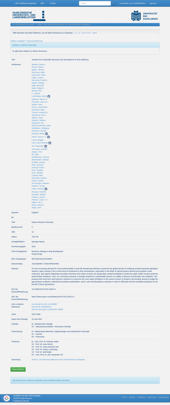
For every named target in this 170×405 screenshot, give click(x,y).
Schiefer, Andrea (38, 162)
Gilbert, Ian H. (37, 202)
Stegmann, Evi (38, 123)
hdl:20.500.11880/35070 (41, 307)
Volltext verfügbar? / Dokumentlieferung (26, 41)
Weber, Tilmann (38, 70)
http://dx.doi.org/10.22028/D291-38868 (47, 309)
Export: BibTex (18, 369)
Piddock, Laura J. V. (40, 200)
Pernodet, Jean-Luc (40, 102)
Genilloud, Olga (38, 110)
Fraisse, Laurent (38, 197)
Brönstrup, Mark (38, 72)
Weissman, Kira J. (39, 115)
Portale (53, 3)
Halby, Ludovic (38, 78)
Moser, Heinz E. (38, 205)
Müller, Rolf (36, 208)
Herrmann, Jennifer (39, 149)
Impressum (152, 397)
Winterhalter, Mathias (40, 160)
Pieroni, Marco (37, 67)
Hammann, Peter (39, 75)
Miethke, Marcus (38, 64)
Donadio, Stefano (39, 194)
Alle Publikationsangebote (25, 3)
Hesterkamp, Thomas (40, 157)
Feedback (141, 397)
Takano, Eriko (37, 118)
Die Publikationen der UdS (23, 24)
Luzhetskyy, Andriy (39, 96)
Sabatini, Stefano (39, 120)
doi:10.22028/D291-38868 (85, 33)
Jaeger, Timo (37, 152)
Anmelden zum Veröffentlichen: (133, 3)
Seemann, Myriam (39, 131)
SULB (124, 397)
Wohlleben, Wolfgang (40, 128)
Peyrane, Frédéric (39, 192)
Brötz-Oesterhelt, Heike (41, 125)
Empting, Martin (38, 134)
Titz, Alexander (38, 146)
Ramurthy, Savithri (39, 178)
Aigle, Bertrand (38, 85)
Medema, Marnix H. (40, 99)
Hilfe (43, 3)
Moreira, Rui (37, 91)
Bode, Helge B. (38, 88)
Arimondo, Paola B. (40, 80)
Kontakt (132, 397)
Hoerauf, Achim (38, 168)
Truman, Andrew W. (40, 112)
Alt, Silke (35, 154)
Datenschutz (164, 397)
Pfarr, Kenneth (37, 165)
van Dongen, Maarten (40, 183)
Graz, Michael (37, 173)
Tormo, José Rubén (40, 107)
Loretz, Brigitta (37, 140)
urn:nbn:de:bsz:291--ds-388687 (44, 304)
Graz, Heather (37, 170)
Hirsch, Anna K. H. (39, 137)
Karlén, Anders (38, 181)
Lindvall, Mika (37, 175)
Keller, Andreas (38, 189)
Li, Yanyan (36, 93)
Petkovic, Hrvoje (38, 186)
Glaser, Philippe (38, 83)
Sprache (153, 3)
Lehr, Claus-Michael (40, 143)
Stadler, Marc (37, 104)
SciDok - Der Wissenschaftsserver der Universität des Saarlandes (63, 24)
